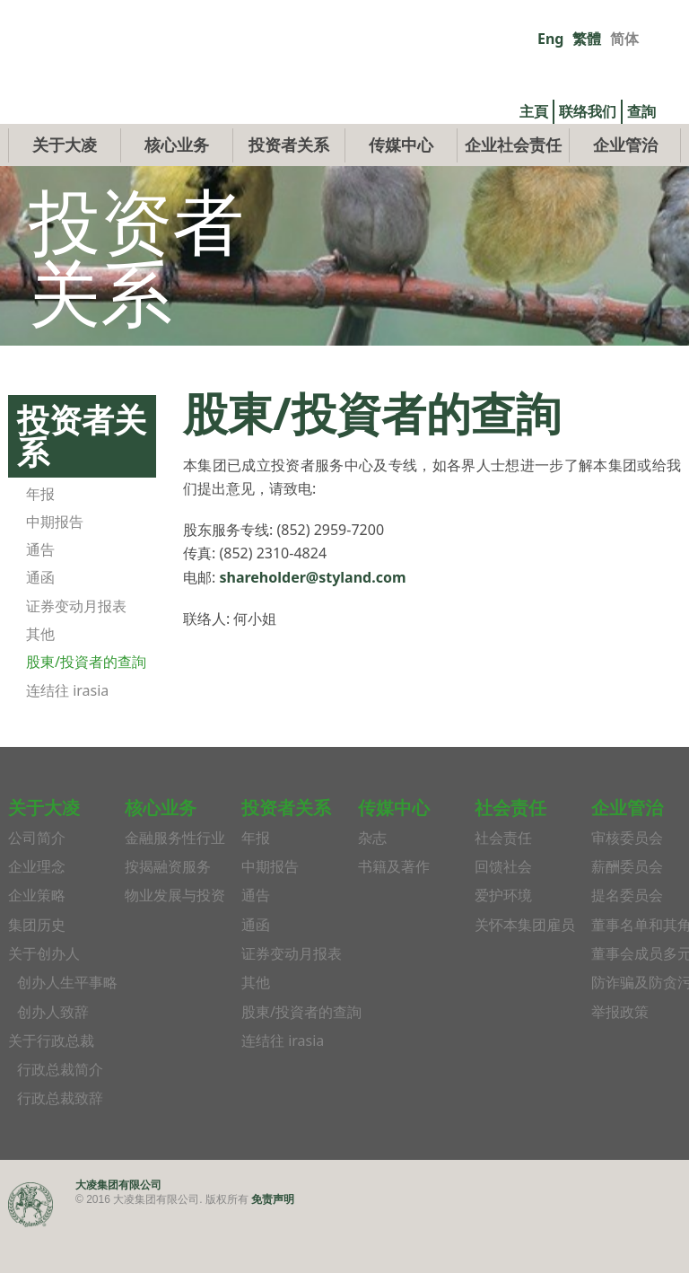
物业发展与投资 (175, 937)
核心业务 (176, 186)
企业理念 (36, 908)
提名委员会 (627, 937)
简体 (624, 38)
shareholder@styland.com (312, 618)
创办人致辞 (53, 1053)
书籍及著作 (394, 908)
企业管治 (625, 186)
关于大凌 (64, 186)
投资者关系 (289, 186)
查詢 (641, 111)
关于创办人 (44, 995)
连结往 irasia (67, 732)
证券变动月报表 (76, 647)
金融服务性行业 (175, 879)
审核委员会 (627, 879)
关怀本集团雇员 (525, 966)
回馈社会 (503, 908)
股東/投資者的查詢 (86, 704)
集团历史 (36, 966)
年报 (40, 535)
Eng (550, 38)
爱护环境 (503, 937)
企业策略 (36, 937)
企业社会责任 (513, 186)
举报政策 (620, 1053)
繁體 (586, 38)
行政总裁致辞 (60, 1140)
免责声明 (272, 1240)
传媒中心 (401, 186)
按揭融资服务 (168, 908)
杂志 (372, 879)
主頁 (533, 111)
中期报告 (54, 563)
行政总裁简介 (60, 1111)
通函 (40, 619)
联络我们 (587, 111)
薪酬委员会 (627, 908)
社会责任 (503, 879)
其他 (40, 675)
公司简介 (36, 879)
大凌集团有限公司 (118, 1225)
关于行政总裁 (51, 1082)
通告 (40, 591)
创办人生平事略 (67, 1024)
